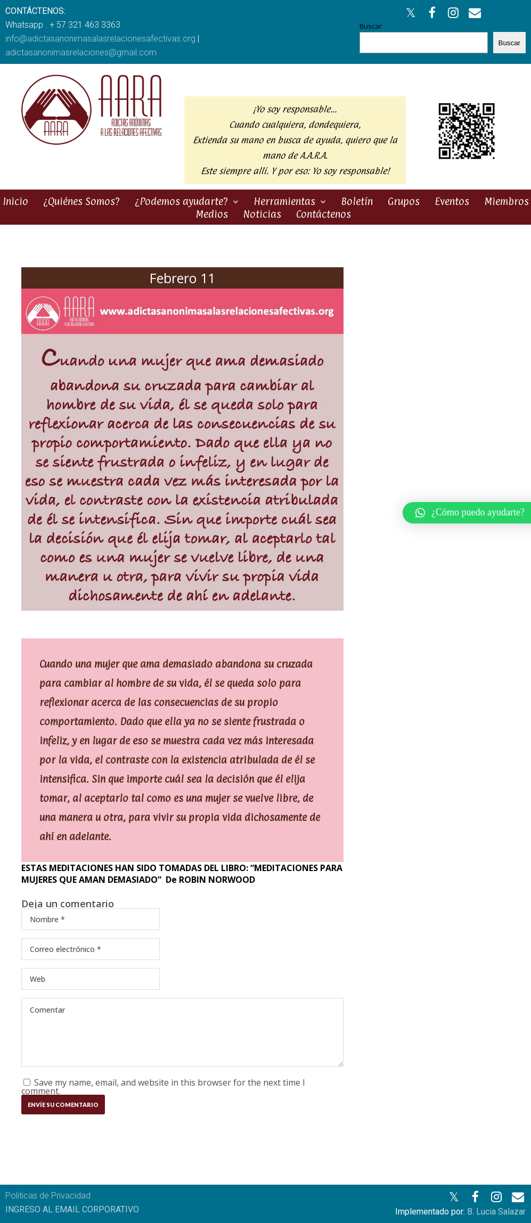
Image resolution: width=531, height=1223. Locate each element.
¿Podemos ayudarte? (181, 201)
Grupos (404, 201)
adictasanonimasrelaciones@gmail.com (81, 52)
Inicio (15, 201)
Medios (211, 214)
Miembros (506, 201)
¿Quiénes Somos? (81, 201)
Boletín (357, 201)
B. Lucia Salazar (496, 1211)
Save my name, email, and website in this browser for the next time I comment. (163, 1087)
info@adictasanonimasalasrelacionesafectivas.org (100, 39)
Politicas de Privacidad (48, 1196)
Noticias (262, 214)
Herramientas (284, 201)
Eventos (452, 201)
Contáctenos (323, 214)
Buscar (371, 26)
